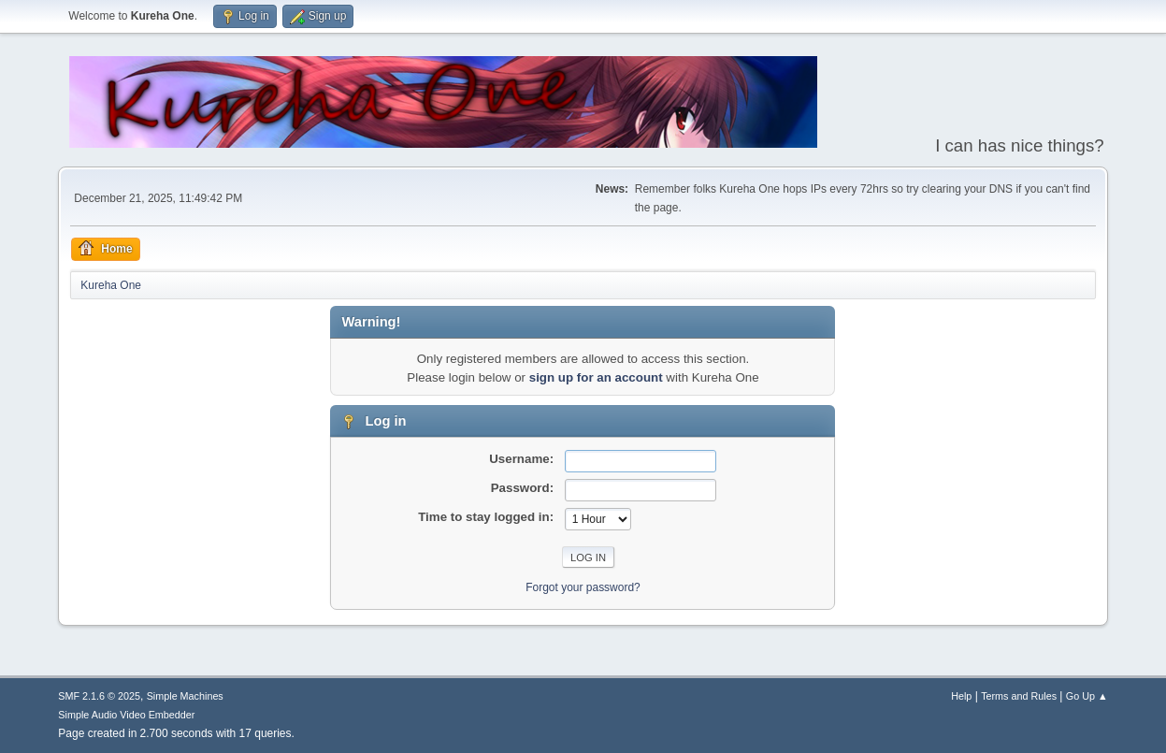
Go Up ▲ (1087, 696)
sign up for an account (596, 377)
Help (961, 696)
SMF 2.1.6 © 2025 (99, 696)
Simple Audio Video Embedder (126, 714)
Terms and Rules (1019, 696)
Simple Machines (185, 696)
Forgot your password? (583, 587)
